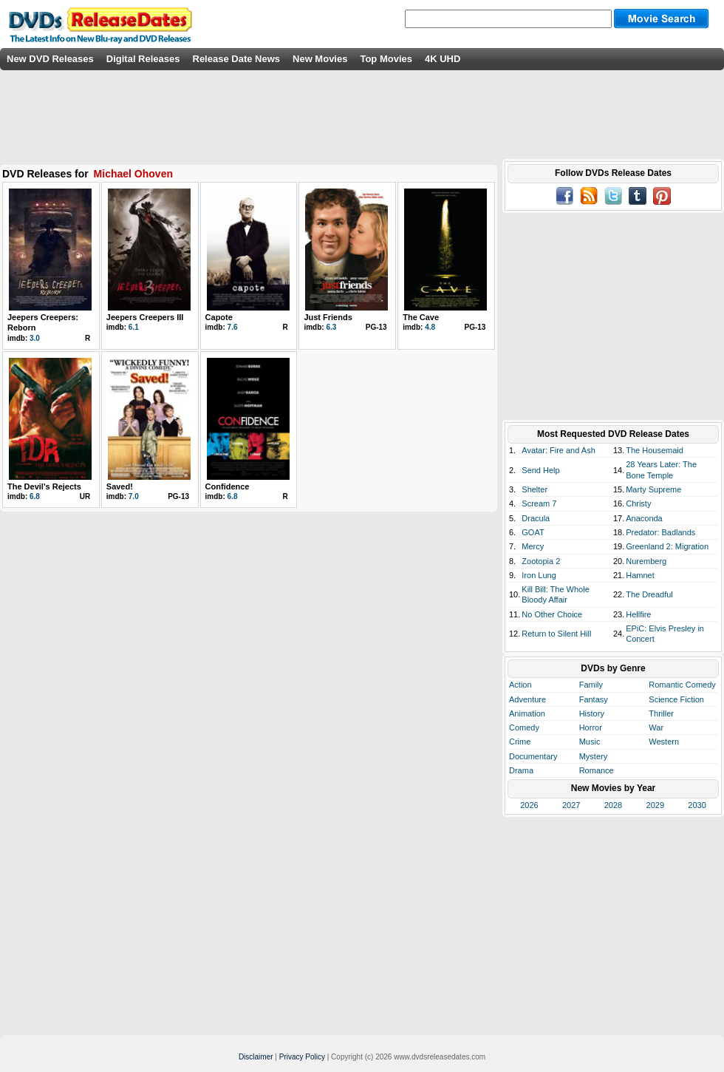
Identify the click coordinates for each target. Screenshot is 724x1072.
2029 (655, 805)
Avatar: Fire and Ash (558, 450)
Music (590, 741)
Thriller (661, 713)
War (656, 727)
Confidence (227, 486)
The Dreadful (649, 594)
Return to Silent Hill (556, 633)
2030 (697, 805)
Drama (521, 770)
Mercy (533, 546)
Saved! (119, 486)
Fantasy (593, 699)
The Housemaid (654, 450)
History (591, 713)
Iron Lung (539, 575)
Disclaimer (256, 1057)
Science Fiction (676, 699)
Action (520, 684)
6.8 (35, 496)
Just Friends (328, 317)
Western (664, 741)
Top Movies (386, 58)
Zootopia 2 (541, 561)
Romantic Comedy (682, 684)
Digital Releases (143, 58)
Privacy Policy (302, 1057)
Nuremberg (646, 561)
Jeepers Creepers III (145, 317)
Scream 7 (539, 503)
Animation (527, 713)
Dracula (536, 518)
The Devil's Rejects (44, 486)
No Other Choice (552, 614)
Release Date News (237, 58)
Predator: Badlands (660, 532)
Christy (638, 503)
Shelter (534, 489)
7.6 (233, 327)
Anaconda (644, 518)
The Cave (421, 317)
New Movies (320, 58)
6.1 (134, 327)
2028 (613, 805)
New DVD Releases (50, 58)
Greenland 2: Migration (667, 546)
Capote (219, 317)
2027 (571, 805)
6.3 (331, 327)
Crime (519, 741)
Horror (590, 727)
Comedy (524, 727)
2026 (529, 805)
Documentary (533, 756)
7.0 (134, 496)
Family (591, 684)
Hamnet (640, 575)
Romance (596, 770)
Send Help (540, 470)
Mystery (593, 756)
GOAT (533, 532)
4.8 (430, 327)
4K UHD (442, 58)
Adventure (527, 699)
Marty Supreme (653, 489)
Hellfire (638, 614)
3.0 (35, 338)
